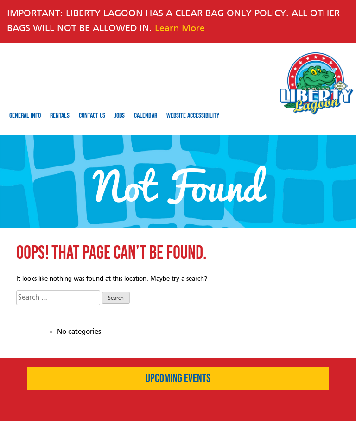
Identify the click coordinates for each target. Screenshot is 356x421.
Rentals (60, 115)
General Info (25, 115)
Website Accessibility (192, 115)
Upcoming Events (178, 379)
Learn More (180, 28)
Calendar (145, 115)
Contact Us (92, 115)
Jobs (119, 115)
